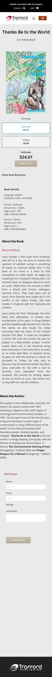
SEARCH (19, 8)
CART (34, 8)
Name (9, 481)
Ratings (9, 504)
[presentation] (26, 529)
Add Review (10, 474)
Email (8, 493)
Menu (42, 18)
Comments (11, 511)
